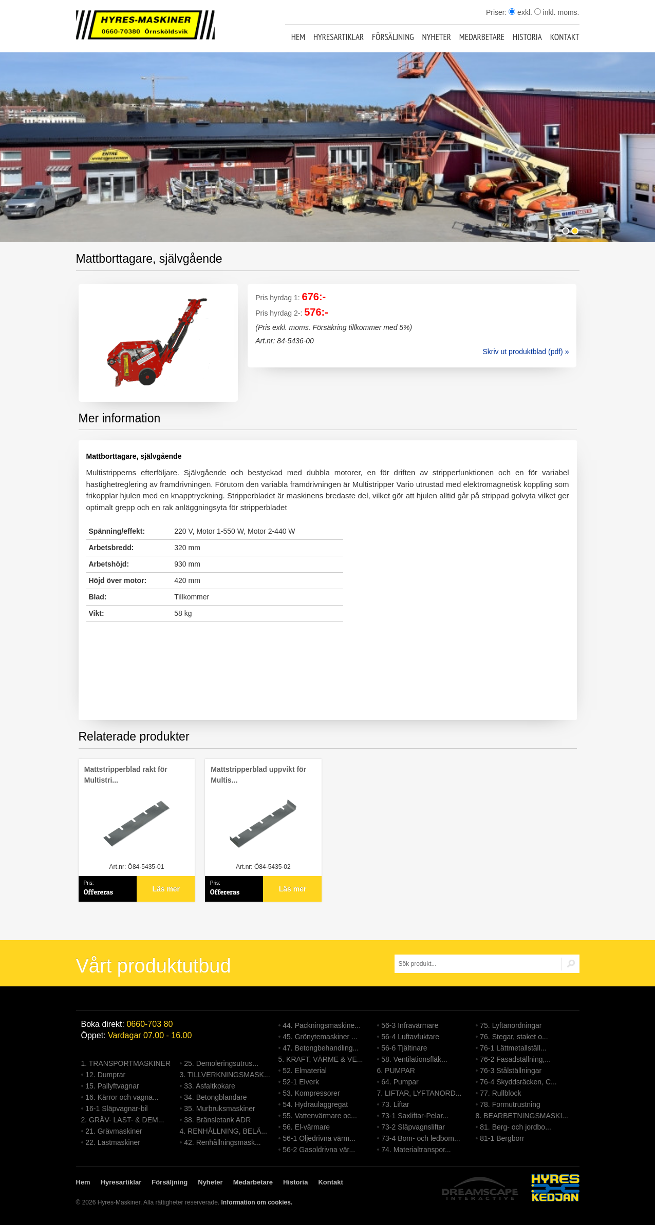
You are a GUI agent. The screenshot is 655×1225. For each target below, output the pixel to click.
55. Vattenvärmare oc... (320, 1116)
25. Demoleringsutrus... (221, 1063)
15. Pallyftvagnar (112, 1086)
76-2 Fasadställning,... (515, 1059)
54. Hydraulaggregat (315, 1104)
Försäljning (393, 37)
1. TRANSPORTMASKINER (126, 1063)
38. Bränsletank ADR (217, 1120)
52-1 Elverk (301, 1082)
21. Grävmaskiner (113, 1131)
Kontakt (564, 37)
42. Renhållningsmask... (222, 1142)
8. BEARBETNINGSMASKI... (522, 1116)
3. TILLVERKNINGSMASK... (225, 1075)
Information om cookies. (256, 1202)
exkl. (520, 12)
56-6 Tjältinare (404, 1048)
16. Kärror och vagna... (121, 1097)
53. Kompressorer (311, 1093)
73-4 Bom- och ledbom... (420, 1138)
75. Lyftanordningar (510, 1025)
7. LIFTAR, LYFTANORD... (419, 1093)
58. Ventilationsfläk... (414, 1059)
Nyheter (436, 37)
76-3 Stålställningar (510, 1070)
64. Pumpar (399, 1082)
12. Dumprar (105, 1075)
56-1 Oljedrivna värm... (319, 1138)
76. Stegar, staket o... (514, 1037)
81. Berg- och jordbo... (515, 1127)
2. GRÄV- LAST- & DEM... (122, 1120)
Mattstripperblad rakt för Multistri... (125, 774)
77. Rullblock (500, 1093)
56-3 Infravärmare (409, 1025)
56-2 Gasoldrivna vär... (319, 1149)
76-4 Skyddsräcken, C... (518, 1082)
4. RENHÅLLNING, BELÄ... (223, 1131)
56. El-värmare (306, 1127)
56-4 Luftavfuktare (410, 1037)
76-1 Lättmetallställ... (513, 1048)
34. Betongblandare (215, 1097)
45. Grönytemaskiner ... (320, 1037)
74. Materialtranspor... (416, 1149)
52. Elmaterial (305, 1070)
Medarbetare (481, 37)
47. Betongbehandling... (321, 1048)
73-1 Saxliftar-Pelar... (414, 1116)
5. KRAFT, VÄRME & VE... (320, 1059)
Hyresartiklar (338, 37)
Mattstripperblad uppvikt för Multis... (258, 774)
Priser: (497, 12)
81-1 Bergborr (502, 1138)
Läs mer (166, 889)
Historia (527, 37)
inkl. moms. (556, 12)
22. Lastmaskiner (112, 1142)
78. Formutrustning (510, 1104)
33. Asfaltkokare (209, 1086)
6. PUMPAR (396, 1070)
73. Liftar (395, 1104)
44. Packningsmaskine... (322, 1025)
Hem (298, 37)
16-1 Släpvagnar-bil (116, 1108)
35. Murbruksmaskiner (219, 1108)
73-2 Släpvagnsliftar (413, 1127)
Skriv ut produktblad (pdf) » (525, 351)
